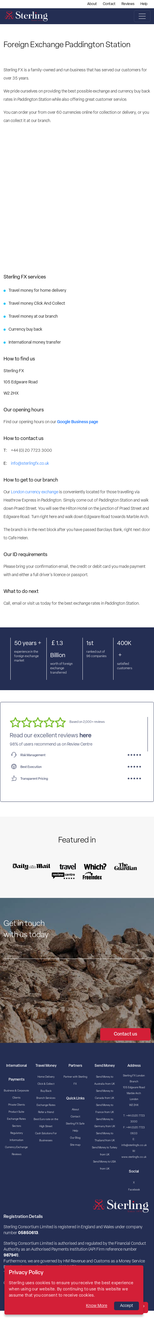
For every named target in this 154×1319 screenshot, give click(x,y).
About (92, 4)
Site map (75, 1145)
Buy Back (45, 1091)
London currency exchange (34, 492)
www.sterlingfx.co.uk (133, 1157)
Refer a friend (46, 1112)
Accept (126, 1306)
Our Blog (75, 1138)
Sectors (16, 1126)
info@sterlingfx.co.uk (30, 463)
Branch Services (45, 1098)
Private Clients (16, 1105)
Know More (96, 1306)
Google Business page (77, 422)
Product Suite (16, 1112)
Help (143, 4)
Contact (109, 4)
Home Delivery (46, 1077)
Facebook (134, 1189)
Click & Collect (46, 1084)
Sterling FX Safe (75, 1123)
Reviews (127, 4)
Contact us (125, 1034)
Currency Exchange (16, 1147)
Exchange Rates (16, 1119)
